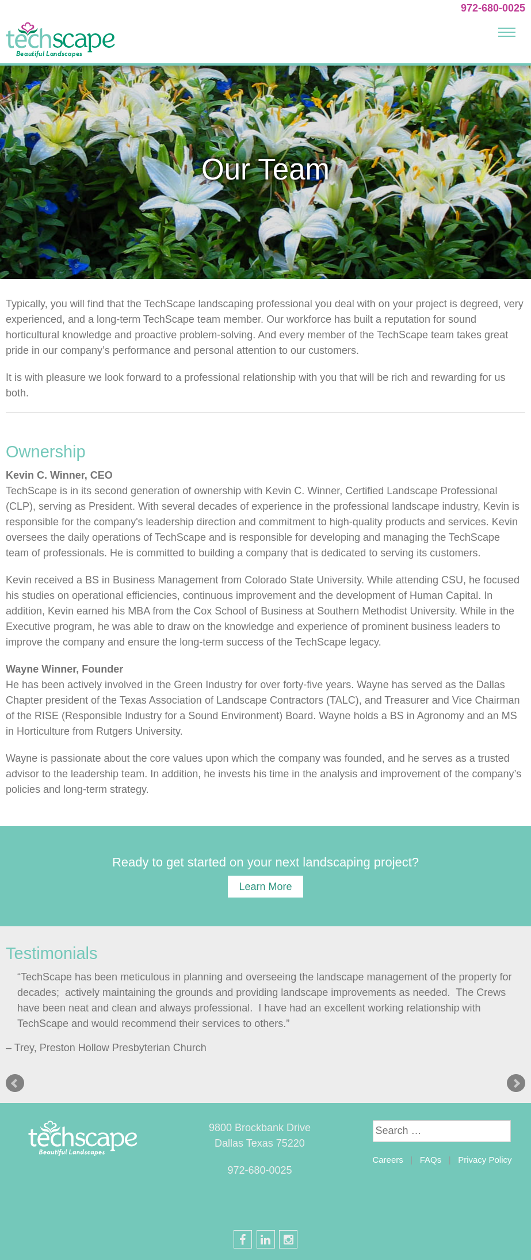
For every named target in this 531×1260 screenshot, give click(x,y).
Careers (387, 1159)
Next (516, 1083)
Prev (15, 1083)
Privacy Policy (484, 1159)
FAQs (431, 1159)
